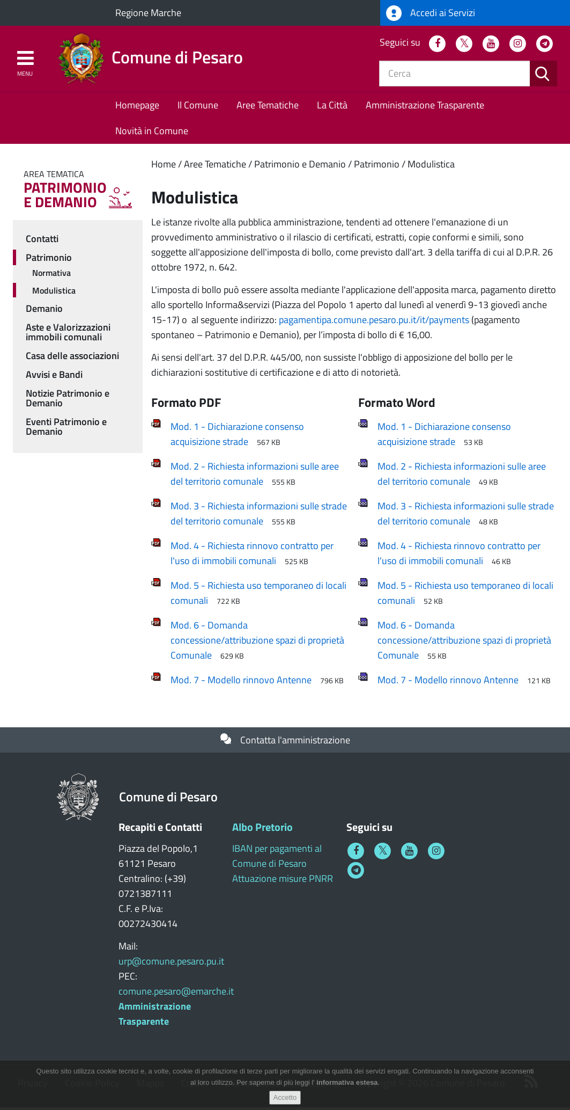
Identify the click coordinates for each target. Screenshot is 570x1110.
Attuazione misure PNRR (282, 881)
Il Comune (197, 107)
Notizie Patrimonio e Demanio (67, 401)
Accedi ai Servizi (430, 13)
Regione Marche (148, 12)
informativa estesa (346, 1082)
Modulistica (431, 166)
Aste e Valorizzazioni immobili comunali (68, 335)
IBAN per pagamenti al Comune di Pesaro (277, 858)
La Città (332, 107)
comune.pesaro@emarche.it (176, 994)
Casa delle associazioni (72, 358)
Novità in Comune (151, 133)
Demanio (44, 311)
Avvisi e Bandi (54, 377)
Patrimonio (376, 166)
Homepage (137, 107)
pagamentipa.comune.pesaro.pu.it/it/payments (374, 322)
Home (163, 166)
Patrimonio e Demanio (300, 166)
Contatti (42, 240)
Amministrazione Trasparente (425, 107)
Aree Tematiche (267, 107)
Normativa (51, 274)
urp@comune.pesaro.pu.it (171, 963)
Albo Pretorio (262, 829)
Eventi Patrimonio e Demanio (66, 429)
